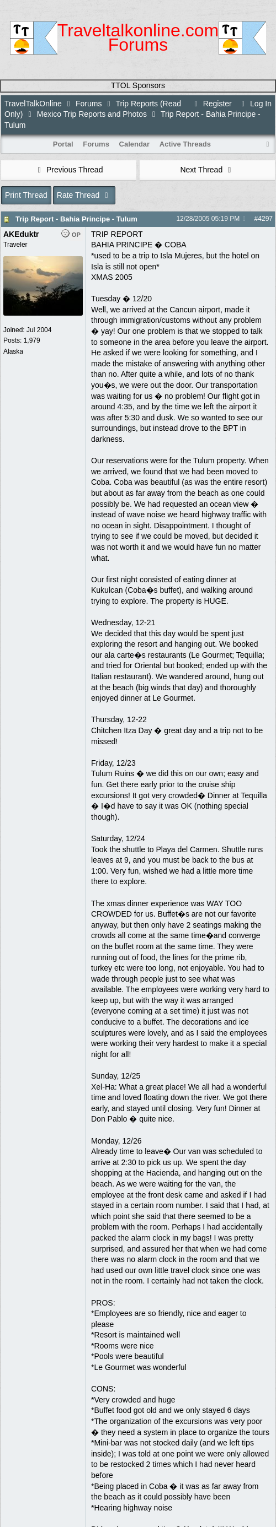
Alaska (13, 351)
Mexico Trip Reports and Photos (92, 114)
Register (211, 103)
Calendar (134, 144)
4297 (265, 219)
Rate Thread (84, 195)
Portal (63, 144)
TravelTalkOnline (33, 103)
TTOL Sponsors (138, 85)
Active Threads (185, 144)
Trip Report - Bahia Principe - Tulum (76, 219)
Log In (255, 103)
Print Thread (26, 195)
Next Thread (207, 169)
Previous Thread (69, 169)
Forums (89, 103)
